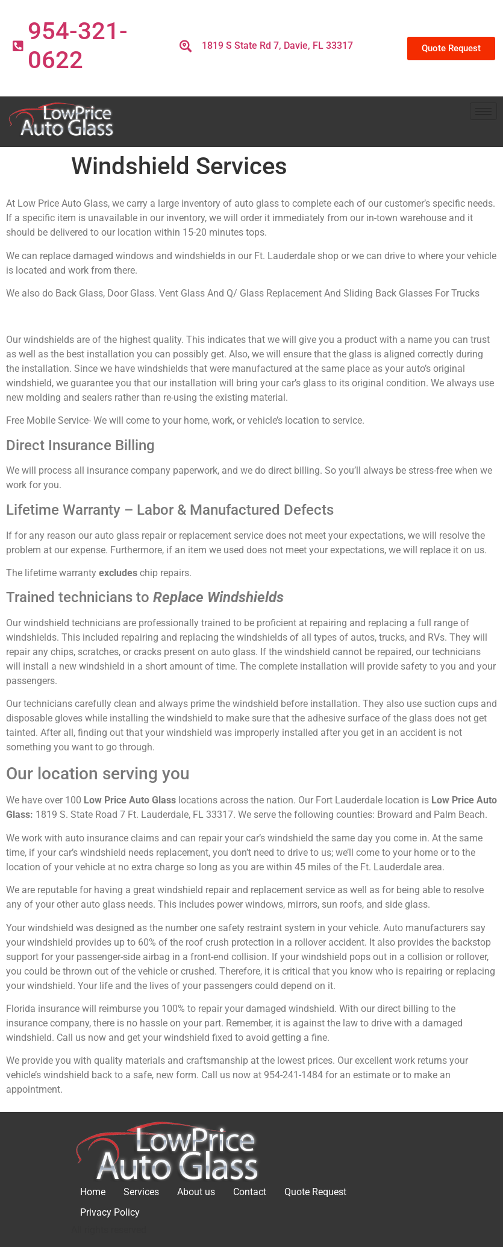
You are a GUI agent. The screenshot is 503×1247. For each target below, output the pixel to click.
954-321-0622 (78, 45)
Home (92, 1192)
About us (196, 1192)
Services (141, 1192)
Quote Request (315, 1192)
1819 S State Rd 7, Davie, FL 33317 (277, 45)
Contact (249, 1192)
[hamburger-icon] (483, 111)
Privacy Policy (110, 1212)
